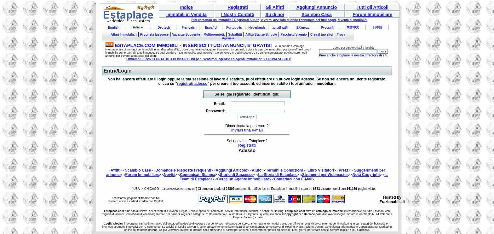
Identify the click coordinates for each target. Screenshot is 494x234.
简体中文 (353, 27)
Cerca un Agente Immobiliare (243, 179)
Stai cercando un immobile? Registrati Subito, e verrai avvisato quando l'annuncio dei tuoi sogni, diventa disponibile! (279, 20)
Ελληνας (302, 27)
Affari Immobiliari (123, 34)
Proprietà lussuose (154, 34)
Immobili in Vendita (186, 14)
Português (234, 27)
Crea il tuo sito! (321, 34)
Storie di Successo (237, 175)
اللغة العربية (280, 27)
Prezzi (344, 170)
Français (188, 27)
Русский (327, 27)
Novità (169, 175)
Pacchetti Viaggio (294, 34)
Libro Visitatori (320, 170)
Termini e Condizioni (284, 170)
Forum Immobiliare (372, 14)
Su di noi (274, 14)
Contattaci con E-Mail (293, 179)
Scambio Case (138, 170)
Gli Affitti (275, 7)
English (113, 27)
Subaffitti (235, 34)
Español (211, 27)
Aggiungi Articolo (231, 170)
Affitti (115, 170)
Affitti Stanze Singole (261, 34)
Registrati (237, 7)
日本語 (377, 27)
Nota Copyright (366, 175)
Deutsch (164, 27)
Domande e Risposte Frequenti (183, 170)
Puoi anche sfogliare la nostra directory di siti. (353, 55)
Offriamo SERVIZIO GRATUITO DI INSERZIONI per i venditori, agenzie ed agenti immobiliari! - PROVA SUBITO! (208, 59)
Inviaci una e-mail (247, 130)
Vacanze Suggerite (186, 34)
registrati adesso (192, 83)
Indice (186, 7)
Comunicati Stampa (197, 175)
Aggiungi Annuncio (316, 7)
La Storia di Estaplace (278, 175)
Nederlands (256, 27)
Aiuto (256, 170)
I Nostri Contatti (237, 14)
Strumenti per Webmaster (325, 175)
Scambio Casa (317, 14)
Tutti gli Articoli (372, 7)
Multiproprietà (214, 34)
